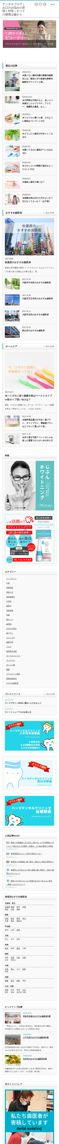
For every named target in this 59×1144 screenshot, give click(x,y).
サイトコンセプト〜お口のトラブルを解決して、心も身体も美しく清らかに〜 (29, 45)
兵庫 (24, 957)
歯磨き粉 (9, 642)
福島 (18, 909)
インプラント (11, 579)
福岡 (6, 990)
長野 (18, 930)
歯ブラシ (9, 633)
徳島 (18, 981)
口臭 (8, 583)
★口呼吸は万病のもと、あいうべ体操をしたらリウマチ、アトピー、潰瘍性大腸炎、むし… (37, 103)
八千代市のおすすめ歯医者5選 (36, 1037)
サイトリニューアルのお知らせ (18, 712)
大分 (24, 990)
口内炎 (8, 601)
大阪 (18, 957)
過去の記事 (49, 213)
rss (36, 4)
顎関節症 (9, 588)
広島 (6, 969)
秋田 (6, 909)
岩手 (18, 907)
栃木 (12, 918)
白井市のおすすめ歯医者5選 (35, 1059)
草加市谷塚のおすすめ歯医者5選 (37, 1016)
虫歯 (8, 615)
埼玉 (24, 918)
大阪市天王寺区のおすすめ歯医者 (37, 298)
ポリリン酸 (10, 665)
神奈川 (19, 921)
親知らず (9, 592)
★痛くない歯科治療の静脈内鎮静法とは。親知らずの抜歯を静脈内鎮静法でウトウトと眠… (37, 78)
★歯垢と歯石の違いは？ (33, 182)
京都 (12, 957)
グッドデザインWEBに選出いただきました (23, 703)
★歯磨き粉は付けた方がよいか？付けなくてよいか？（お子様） (37, 199)
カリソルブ (10, 638)
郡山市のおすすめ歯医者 (33, 330)
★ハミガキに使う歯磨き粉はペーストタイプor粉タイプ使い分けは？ (28, 397)
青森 (12, 907)
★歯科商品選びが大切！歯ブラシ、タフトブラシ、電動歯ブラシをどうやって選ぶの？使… (37, 423)
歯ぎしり (9, 619)
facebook (44, 4)
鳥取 (24, 969)
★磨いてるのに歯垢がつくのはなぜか (37, 151)
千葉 (6, 921)
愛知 (18, 948)
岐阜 (6, 948)
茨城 (6, 918)
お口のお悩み (11, 628)
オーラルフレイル (13, 656)
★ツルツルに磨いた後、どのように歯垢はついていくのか (37, 119)
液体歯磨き (10, 597)
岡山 (12, 969)
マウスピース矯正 (13, 674)
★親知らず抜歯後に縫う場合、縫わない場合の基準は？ (32, 862)
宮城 (24, 907)
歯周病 (8, 624)
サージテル (10, 660)
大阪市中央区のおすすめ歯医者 (36, 282)
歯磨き (8, 606)
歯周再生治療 (11, 651)
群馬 (18, 918)
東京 (12, 921)
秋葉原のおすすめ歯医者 (18, 262)
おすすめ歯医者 (12, 683)
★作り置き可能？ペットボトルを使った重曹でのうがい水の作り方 (37, 439)
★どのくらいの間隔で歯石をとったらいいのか (37, 167)
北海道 (7, 907)
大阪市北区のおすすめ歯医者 (35, 314)
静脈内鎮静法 (11, 678)
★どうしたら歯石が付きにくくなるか (37, 135)
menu (53, 4)
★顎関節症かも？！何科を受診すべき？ (26, 854)
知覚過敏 (9, 610)
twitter (40, 4)
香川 (12, 981)
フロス (8, 647)
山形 (12, 909)
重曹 (8, 669)
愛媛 (6, 981)
